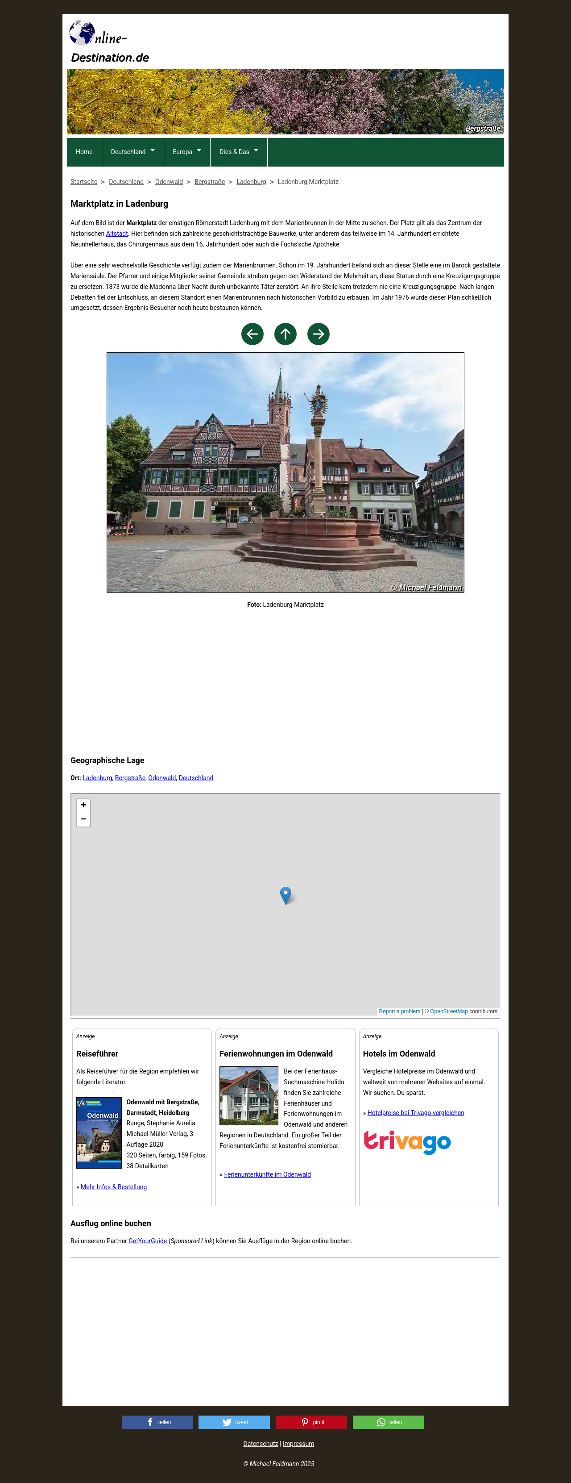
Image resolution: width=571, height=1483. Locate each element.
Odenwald (162, 777)
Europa (183, 151)
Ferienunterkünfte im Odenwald (267, 1174)
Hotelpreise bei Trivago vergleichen (416, 1112)
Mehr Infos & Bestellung (114, 1187)
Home (84, 151)
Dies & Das (234, 151)
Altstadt (117, 233)
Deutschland (128, 151)
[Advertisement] (341, 41)
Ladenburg (97, 777)
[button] (157, 1422)
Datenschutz (261, 1443)
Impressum (298, 1443)
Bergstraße (130, 777)
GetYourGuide (147, 1241)
